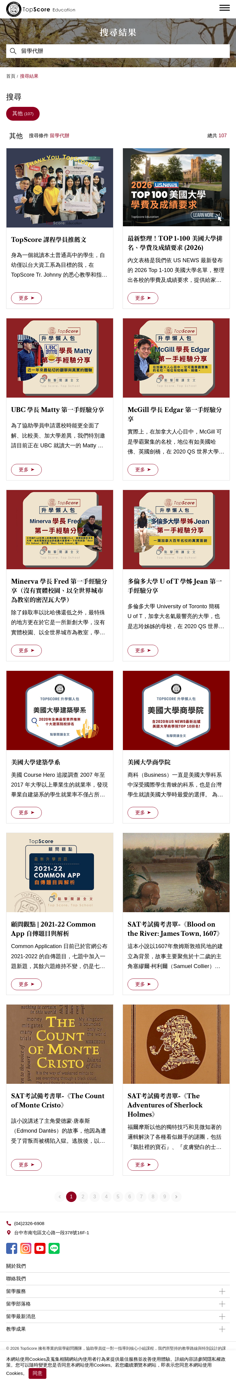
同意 (37, 1373)
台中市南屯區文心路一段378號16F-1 (51, 1232)
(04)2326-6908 (29, 1223)
